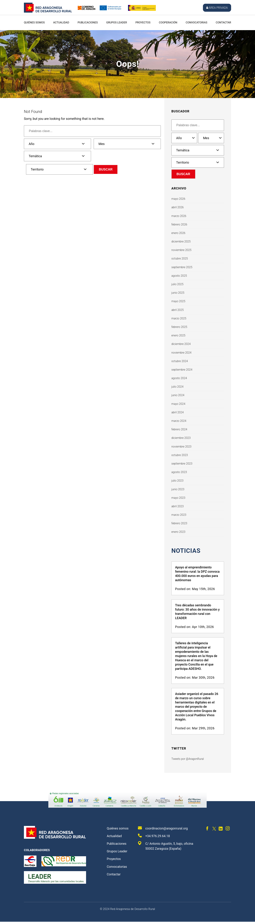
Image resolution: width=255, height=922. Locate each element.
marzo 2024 (178, 421)
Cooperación (168, 22)
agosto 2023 (179, 472)
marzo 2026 (178, 216)
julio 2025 (177, 284)
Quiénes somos (34, 22)
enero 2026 (178, 233)
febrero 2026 (179, 224)
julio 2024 (177, 386)
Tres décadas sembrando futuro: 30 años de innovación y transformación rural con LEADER (197, 612)
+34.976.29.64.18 (154, 836)
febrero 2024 (179, 429)
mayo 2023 (178, 497)
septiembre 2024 (181, 369)
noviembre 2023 (181, 446)
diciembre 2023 (181, 438)
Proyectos (143, 22)
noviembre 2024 (181, 352)
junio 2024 (177, 395)
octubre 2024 (179, 361)
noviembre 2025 (181, 250)
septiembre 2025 (181, 267)
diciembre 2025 (181, 241)
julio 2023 (177, 480)
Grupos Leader (116, 22)
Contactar (223, 22)
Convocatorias (196, 22)
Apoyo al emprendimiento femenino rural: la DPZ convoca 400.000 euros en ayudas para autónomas (197, 574)
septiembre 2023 (181, 463)
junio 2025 (177, 292)
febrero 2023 (179, 523)
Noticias (186, 551)
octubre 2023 (179, 455)
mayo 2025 (178, 301)
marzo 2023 (178, 514)
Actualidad (61, 22)
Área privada (217, 7)
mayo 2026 (178, 198)
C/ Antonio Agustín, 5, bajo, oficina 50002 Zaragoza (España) (166, 846)
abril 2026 (177, 207)
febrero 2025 (179, 327)
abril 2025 (177, 310)
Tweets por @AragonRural (187, 759)
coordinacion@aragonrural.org (163, 828)
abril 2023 (177, 506)
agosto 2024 (179, 378)
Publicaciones (88, 22)
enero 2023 (178, 531)
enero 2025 (178, 335)
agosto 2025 (179, 275)
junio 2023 (177, 489)
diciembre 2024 (181, 344)
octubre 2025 (179, 258)
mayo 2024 (178, 404)
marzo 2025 (178, 318)
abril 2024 (177, 412)
